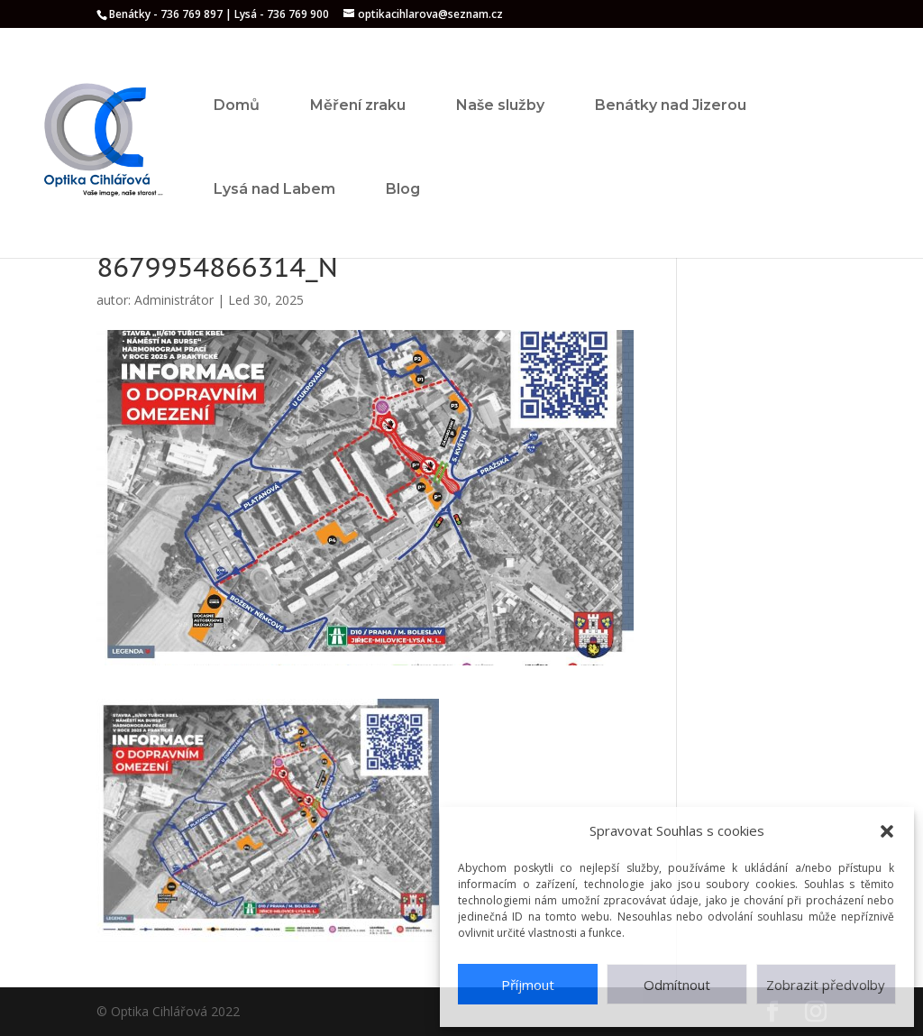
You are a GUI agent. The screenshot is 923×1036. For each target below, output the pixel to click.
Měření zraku (358, 105)
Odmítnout (677, 985)
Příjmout (527, 985)
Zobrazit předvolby (825, 985)
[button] (887, 831)
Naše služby (500, 105)
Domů (237, 105)
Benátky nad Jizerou (670, 105)
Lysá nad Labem (274, 188)
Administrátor (174, 299)
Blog (403, 188)
